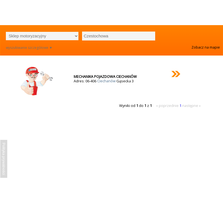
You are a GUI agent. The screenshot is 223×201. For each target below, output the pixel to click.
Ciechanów (106, 80)
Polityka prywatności (4, 159)
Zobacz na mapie (205, 47)
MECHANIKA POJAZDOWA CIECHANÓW (105, 76)
